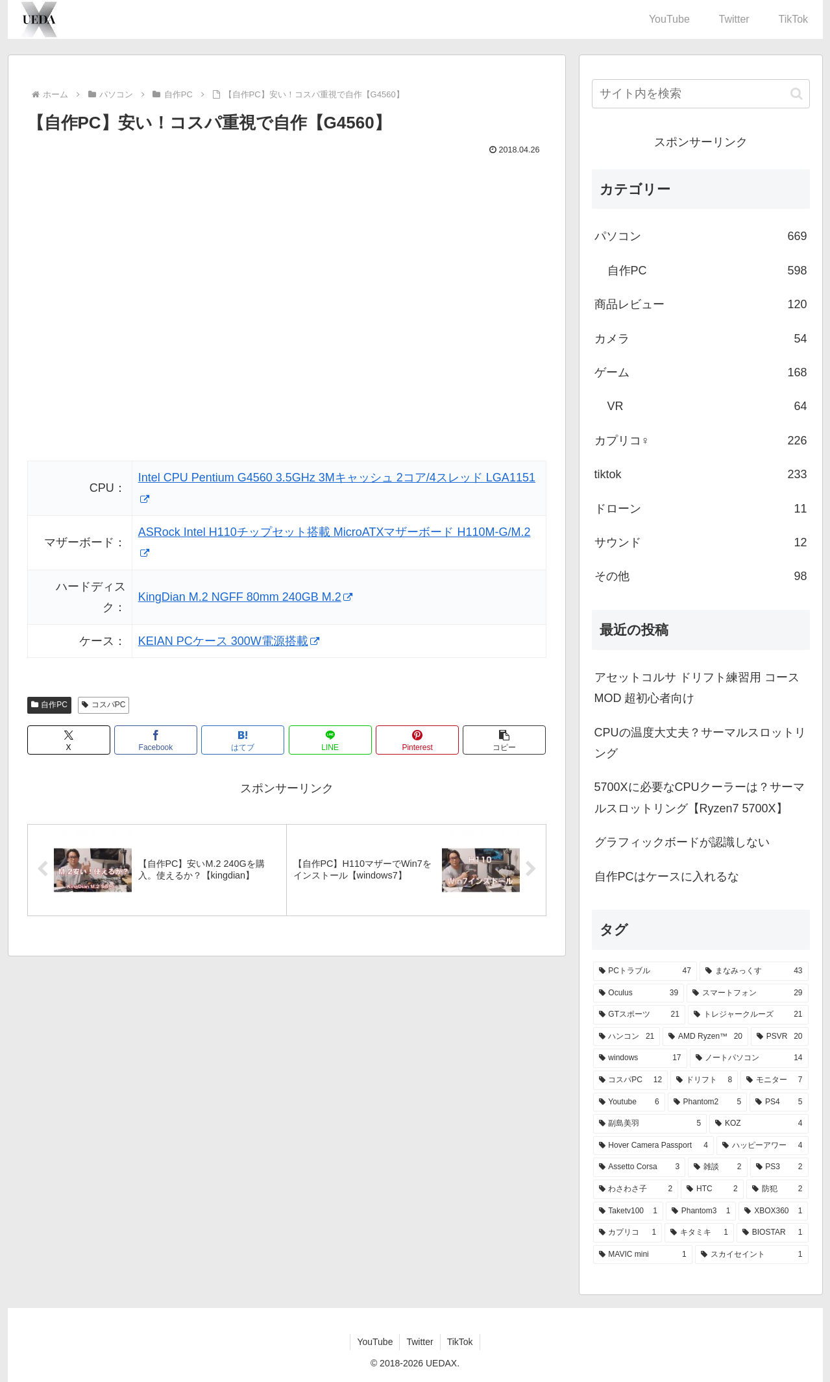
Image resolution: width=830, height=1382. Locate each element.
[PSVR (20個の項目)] (779, 1037)
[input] (701, 93)
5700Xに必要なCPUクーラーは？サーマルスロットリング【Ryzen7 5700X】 (699, 797)
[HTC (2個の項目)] (712, 1189)
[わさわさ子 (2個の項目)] (636, 1189)
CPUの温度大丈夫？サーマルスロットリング (700, 743)
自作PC (49, 704)
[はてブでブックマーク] (242, 740)
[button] (504, 740)
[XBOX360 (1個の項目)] (773, 1211)
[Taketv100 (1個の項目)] (628, 1211)
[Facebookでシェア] (155, 740)
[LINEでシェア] (330, 740)
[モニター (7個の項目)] (774, 1080)
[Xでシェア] (68, 740)
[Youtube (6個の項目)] (629, 1102)
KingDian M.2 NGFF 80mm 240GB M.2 (245, 596)
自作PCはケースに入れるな (666, 876)
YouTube (375, 1342)
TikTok (460, 1342)
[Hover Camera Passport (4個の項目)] (653, 1146)
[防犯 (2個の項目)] (777, 1189)
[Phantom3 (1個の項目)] (701, 1211)
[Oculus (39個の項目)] (639, 993)
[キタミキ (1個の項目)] (699, 1233)
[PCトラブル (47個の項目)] (645, 971)
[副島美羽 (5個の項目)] (650, 1123)
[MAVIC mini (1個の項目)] (642, 1255)
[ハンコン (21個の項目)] (627, 1037)
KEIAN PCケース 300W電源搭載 (228, 641)
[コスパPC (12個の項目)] (630, 1080)
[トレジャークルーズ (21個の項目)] (748, 1014)
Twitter (419, 1342)
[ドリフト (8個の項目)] (704, 1080)
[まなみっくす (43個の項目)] (754, 971)
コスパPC (103, 704)
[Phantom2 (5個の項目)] (707, 1102)
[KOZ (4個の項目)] (758, 1123)
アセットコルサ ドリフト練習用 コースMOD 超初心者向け (696, 688)
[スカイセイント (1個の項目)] (752, 1255)
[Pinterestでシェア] (417, 740)
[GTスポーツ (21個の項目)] (639, 1014)
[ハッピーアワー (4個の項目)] (762, 1146)
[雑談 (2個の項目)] (717, 1167)
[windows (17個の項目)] (640, 1058)
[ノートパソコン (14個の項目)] (749, 1058)
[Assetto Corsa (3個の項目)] (639, 1167)
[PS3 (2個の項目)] (779, 1167)
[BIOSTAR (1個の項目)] (773, 1233)
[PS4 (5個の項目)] (779, 1102)
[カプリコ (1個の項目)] (628, 1233)
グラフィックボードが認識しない (682, 842)
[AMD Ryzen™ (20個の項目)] (705, 1037)
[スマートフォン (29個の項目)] (747, 993)
